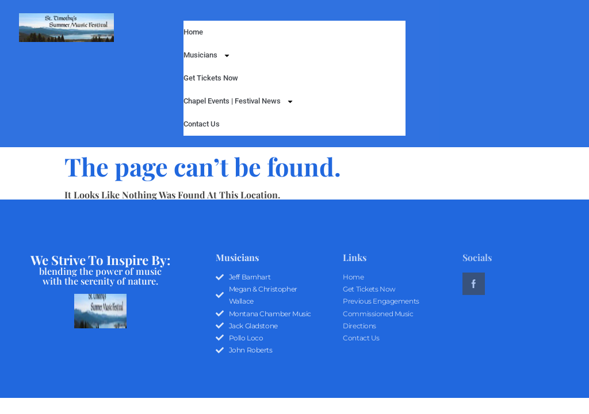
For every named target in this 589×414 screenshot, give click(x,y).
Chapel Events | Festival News (238, 101)
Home (193, 32)
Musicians (207, 55)
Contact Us (201, 124)
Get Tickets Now (210, 78)
